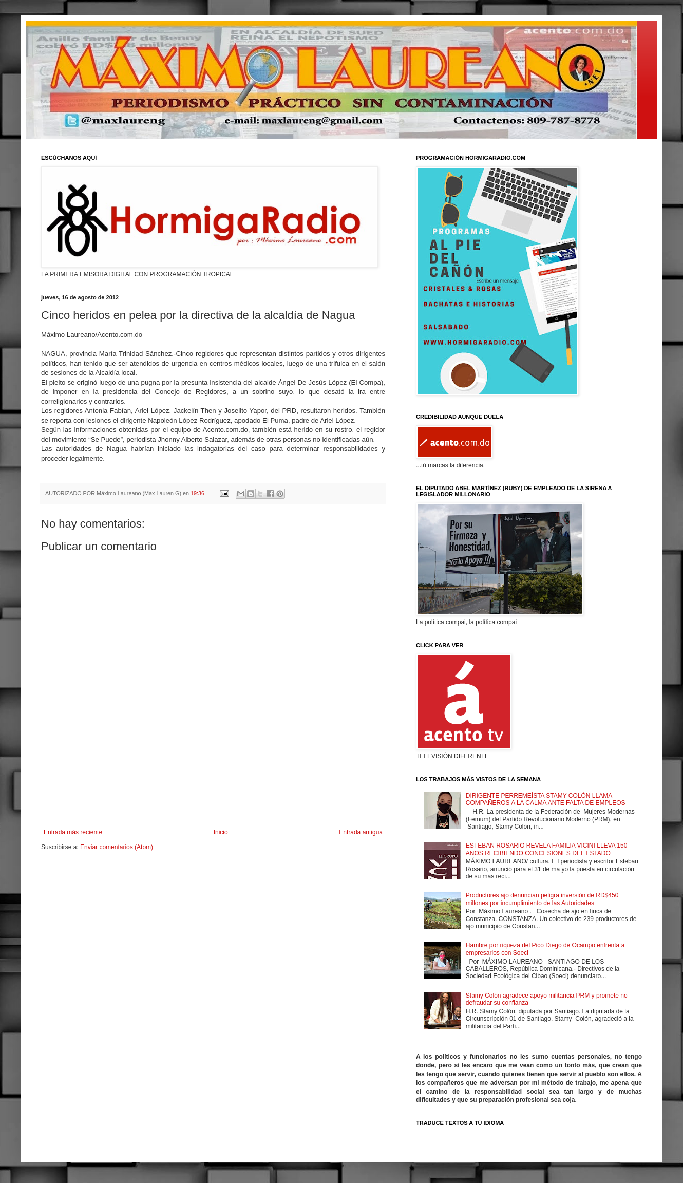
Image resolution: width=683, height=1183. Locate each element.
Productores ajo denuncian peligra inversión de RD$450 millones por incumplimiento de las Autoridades (542, 899)
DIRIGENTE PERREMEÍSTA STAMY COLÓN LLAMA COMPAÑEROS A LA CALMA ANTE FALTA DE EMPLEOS (545, 799)
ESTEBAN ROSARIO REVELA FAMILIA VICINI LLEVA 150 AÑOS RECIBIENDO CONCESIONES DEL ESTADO (547, 849)
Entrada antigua (361, 832)
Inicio (221, 832)
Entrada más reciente (73, 832)
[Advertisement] (213, 800)
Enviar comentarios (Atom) (116, 847)
